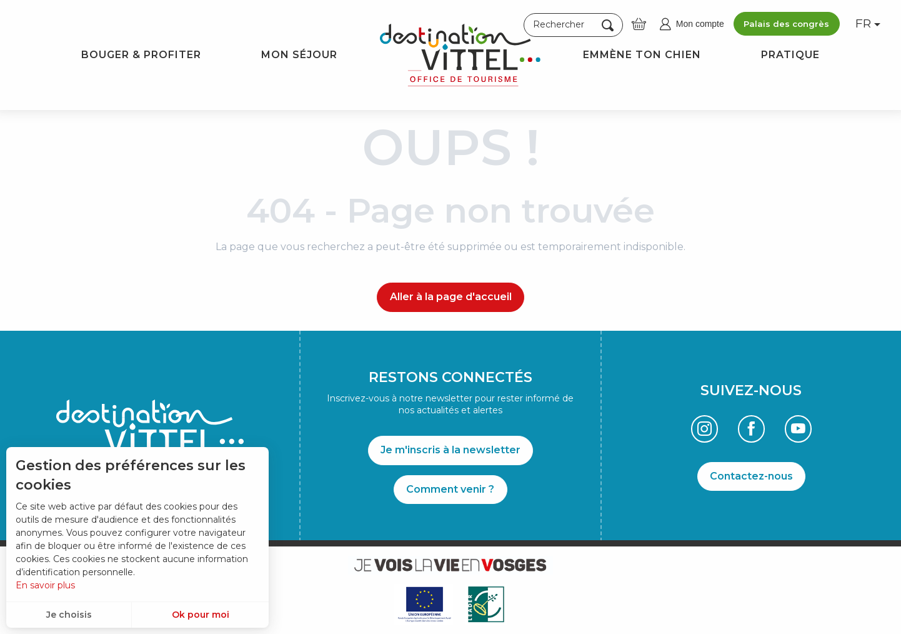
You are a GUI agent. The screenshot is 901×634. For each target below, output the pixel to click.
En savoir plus (45, 585)
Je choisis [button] (69, 614)
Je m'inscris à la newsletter (450, 450)
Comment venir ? (450, 489)
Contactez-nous (751, 476)
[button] (573, 25)
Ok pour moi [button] (200, 614)
